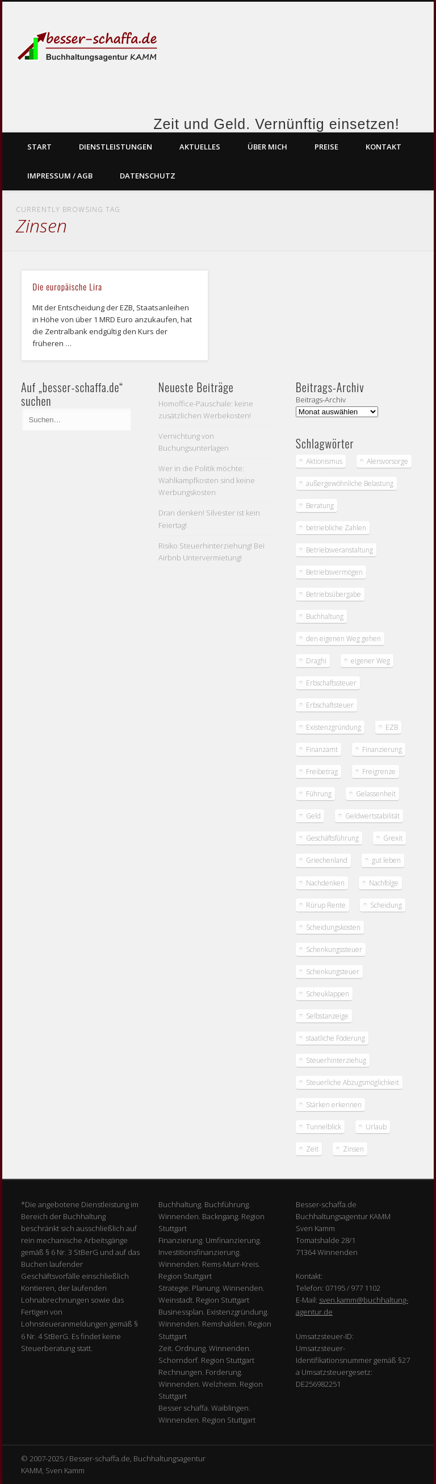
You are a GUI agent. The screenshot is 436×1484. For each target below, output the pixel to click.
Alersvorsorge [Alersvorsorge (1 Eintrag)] (387, 461)
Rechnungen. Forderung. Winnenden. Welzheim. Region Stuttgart (210, 1384)
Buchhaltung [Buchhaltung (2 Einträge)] (324, 616)
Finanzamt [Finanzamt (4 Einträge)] (322, 749)
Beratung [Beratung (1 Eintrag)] (320, 505)
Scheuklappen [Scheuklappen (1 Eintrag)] (327, 994)
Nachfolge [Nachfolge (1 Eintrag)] (384, 883)
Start (39, 147)
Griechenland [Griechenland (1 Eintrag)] (326, 860)
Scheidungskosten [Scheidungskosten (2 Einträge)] (333, 927)
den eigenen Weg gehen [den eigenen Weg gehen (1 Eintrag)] (343, 638)
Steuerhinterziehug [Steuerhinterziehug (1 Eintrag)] (336, 1060)
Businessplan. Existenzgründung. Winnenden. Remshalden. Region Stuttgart (214, 1324)
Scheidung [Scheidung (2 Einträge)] (386, 905)
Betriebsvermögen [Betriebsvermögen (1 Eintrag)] (334, 572)
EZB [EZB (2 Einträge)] (391, 727)
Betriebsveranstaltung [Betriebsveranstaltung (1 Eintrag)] (339, 550)
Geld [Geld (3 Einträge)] (313, 816)
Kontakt (383, 147)
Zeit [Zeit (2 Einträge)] (312, 1149)
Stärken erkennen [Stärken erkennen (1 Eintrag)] (334, 1104)
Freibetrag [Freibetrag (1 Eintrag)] (322, 771)
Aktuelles (199, 147)
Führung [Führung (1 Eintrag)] (319, 794)
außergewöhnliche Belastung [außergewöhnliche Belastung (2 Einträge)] (349, 483)
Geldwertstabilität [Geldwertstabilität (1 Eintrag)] (372, 816)
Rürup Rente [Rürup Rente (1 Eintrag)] (326, 905)
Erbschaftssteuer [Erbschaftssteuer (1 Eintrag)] (331, 683)
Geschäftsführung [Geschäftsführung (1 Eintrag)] (332, 838)
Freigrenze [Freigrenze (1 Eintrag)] (379, 771)
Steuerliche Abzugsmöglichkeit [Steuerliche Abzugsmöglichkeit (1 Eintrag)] (352, 1082)
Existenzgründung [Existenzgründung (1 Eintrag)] (333, 727)
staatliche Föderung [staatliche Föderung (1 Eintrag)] (335, 1038)
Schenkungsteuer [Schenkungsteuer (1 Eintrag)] (332, 971)
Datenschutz (147, 176)
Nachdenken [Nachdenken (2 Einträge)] (325, 883)
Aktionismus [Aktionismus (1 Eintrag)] (324, 461)
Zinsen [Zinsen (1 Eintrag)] (353, 1149)
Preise (326, 147)
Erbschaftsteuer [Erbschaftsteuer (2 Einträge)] (330, 705)
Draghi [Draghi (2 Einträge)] (316, 661)
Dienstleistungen (115, 147)
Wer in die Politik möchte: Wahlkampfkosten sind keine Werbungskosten (206, 480)
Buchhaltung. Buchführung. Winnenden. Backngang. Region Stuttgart (211, 1216)
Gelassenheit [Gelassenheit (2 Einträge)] (376, 794)
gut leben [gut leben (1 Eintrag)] (386, 860)
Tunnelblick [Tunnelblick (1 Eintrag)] (323, 1127)
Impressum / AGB (60, 176)
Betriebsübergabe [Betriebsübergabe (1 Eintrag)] (333, 594)
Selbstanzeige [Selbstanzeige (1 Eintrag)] (327, 1016)
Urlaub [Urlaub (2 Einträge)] (376, 1127)
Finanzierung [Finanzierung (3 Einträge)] (382, 749)
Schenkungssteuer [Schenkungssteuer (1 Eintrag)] (334, 949)
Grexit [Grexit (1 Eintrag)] (393, 838)
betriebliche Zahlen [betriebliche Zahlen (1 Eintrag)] (336, 528)
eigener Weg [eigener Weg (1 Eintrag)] (370, 661)
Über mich (267, 147)
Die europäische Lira (67, 286)
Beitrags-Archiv (321, 399)
